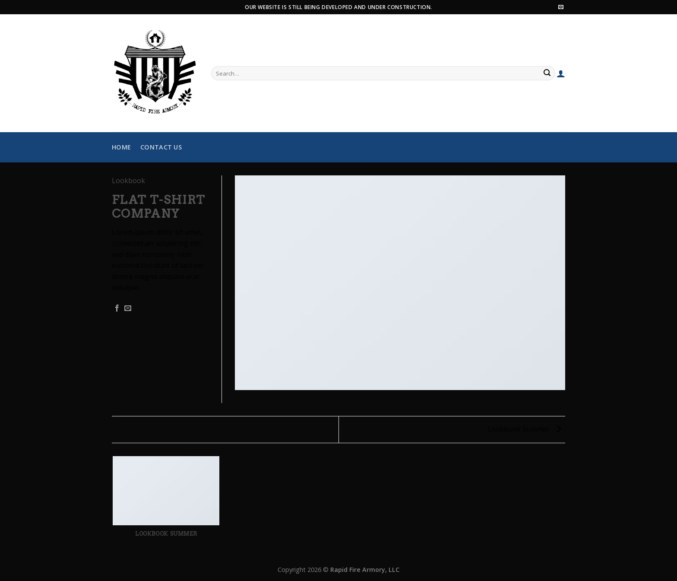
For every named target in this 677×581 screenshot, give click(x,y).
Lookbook (128, 180)
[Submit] (547, 73)
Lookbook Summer (524, 429)
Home (121, 147)
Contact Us (161, 147)
